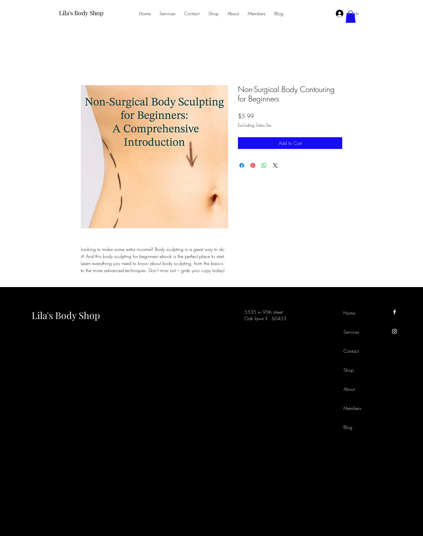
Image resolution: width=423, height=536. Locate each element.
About (349, 389)
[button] (350, 17)
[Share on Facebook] (241, 165)
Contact (351, 351)
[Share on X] (275, 165)
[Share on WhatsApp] (264, 165)
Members (352, 408)
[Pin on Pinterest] (252, 165)
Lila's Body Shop (66, 315)
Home (349, 313)
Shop (348, 370)
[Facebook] (394, 312)
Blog (347, 427)
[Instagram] (394, 331)
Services (351, 332)
